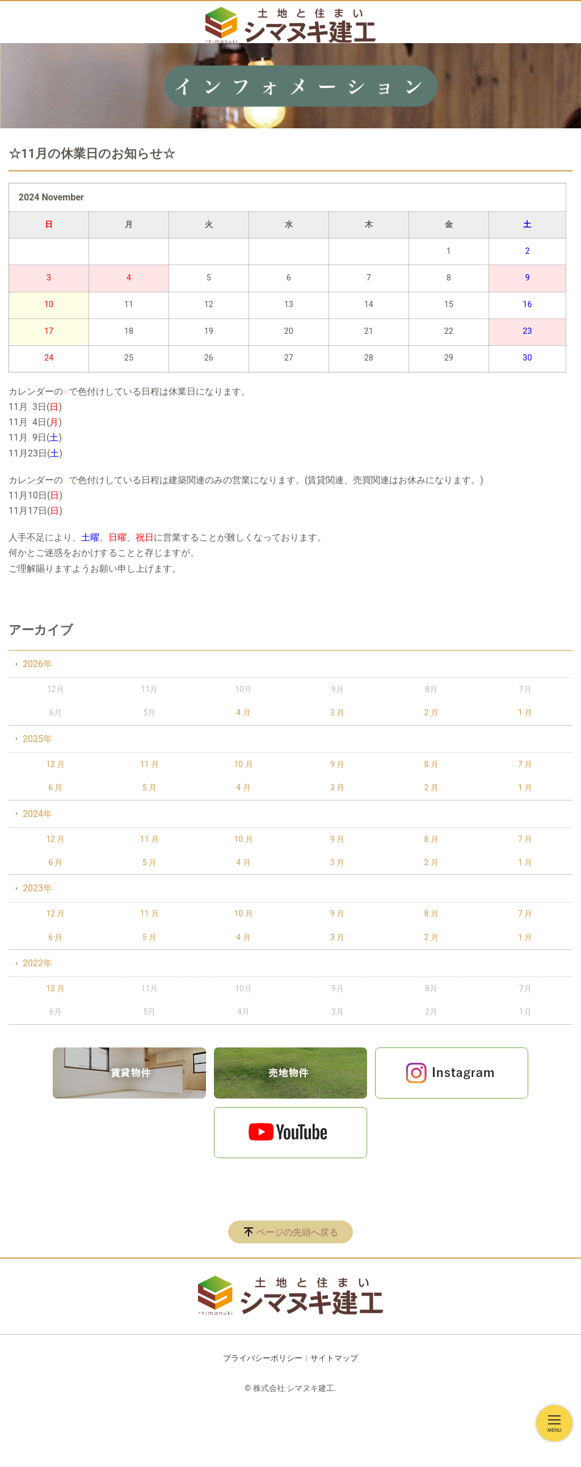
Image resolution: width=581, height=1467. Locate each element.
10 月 (243, 764)
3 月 (337, 712)
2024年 (37, 813)
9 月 (337, 764)
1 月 (525, 712)
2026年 (37, 664)
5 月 (149, 787)
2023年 (37, 888)
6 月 (55, 787)
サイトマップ (334, 1358)
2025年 (37, 739)
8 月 (431, 764)
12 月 (55, 764)
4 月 (243, 712)
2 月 (431, 712)
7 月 (525, 764)
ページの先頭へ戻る (297, 1232)
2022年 (37, 963)
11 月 (149, 764)
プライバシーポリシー (262, 1358)
